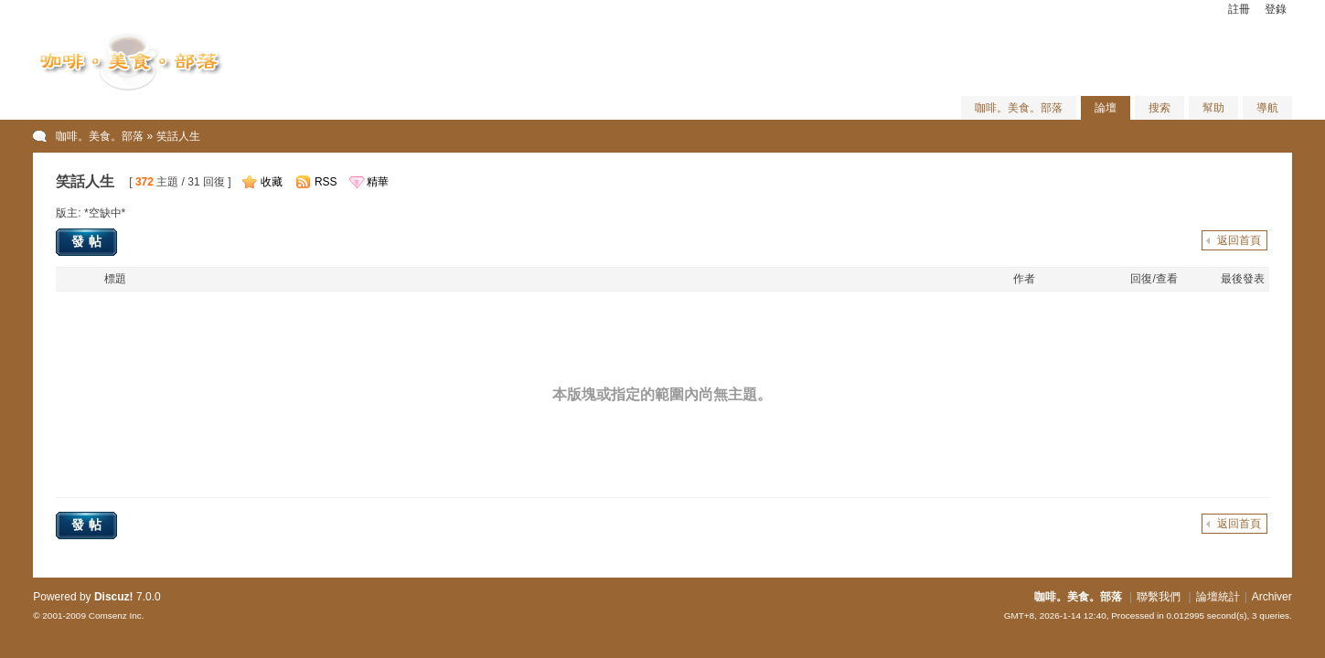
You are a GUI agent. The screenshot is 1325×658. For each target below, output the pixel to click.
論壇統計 (1218, 596)
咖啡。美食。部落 (1019, 107)
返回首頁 (1239, 240)
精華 (378, 181)
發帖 (88, 241)
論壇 (1106, 107)
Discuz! (114, 596)
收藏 (272, 181)
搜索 (1159, 107)
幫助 (1213, 107)
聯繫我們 (1159, 596)
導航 (1267, 107)
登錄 (1276, 9)
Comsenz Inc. (116, 615)
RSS (326, 181)
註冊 (1239, 9)
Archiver (1272, 596)
